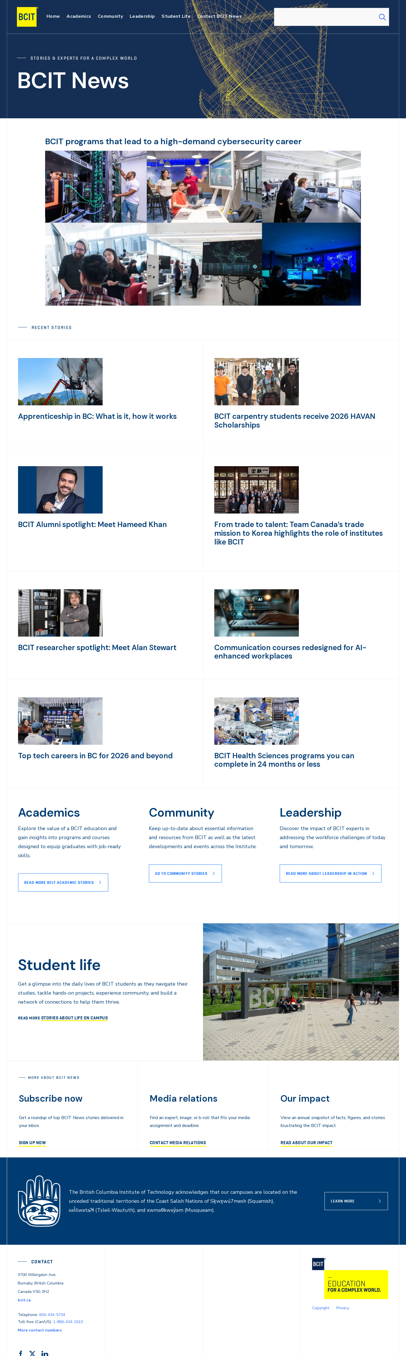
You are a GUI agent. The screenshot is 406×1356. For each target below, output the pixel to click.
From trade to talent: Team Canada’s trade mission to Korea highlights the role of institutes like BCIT (300, 528)
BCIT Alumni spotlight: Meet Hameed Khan (87, 524)
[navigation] (33, 16)
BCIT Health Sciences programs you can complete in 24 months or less (298, 744)
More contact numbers (40, 1315)
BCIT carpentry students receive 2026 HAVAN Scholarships (288, 420)
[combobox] (331, 17)
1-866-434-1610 (68, 1307)
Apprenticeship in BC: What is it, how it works (91, 416)
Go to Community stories (181, 858)
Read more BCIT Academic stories (59, 867)
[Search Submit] (382, 17)
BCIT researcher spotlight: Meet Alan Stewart (91, 632)
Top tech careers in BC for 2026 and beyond (89, 740)
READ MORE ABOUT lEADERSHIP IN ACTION (326, 858)
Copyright (320, 1293)
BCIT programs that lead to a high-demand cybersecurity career (185, 141)
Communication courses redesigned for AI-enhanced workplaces (300, 636)
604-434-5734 (52, 1299)
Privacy (342, 1293)
